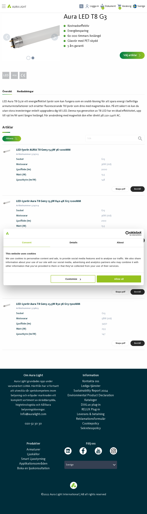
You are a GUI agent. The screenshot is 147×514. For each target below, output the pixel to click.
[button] (31, 37)
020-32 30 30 (33, 423)
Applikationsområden (33, 463)
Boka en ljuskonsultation (33, 468)
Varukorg (126, 6)
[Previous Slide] (7, 37)
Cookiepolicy (90, 423)
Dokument (110, 6)
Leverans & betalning (90, 414)
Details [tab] (73, 242)
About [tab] (120, 242)
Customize (73, 279)
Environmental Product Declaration (90, 395)
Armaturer (33, 449)
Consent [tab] (26, 242)
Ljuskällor (33, 454)
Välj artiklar (132, 55)
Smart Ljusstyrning (33, 459)
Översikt (7, 91)
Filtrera (11, 138)
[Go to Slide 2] (32, 57)
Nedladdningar (25, 91)
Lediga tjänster (90, 386)
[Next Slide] (55, 37)
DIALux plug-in (91, 404)
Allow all (119, 279)
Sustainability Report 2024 (91, 390)
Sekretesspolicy (91, 428)
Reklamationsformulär (90, 419)
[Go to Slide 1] (28, 58)
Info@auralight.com (33, 414)
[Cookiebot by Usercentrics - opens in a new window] (127, 233)
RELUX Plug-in (91, 409)
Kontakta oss (90, 381)
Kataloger (90, 400)
